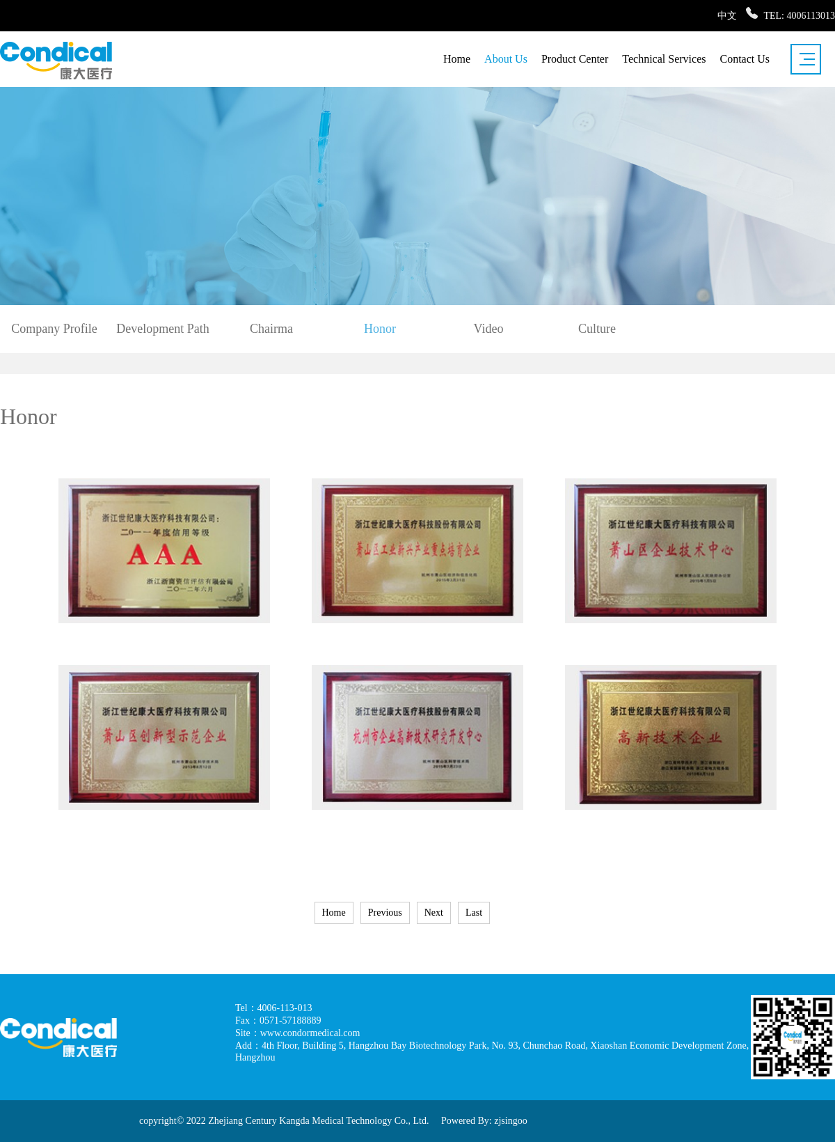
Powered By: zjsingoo (484, 1121)
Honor (380, 329)
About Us (505, 59)
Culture (597, 329)
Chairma (271, 329)
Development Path (162, 329)
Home (456, 59)
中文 (727, 15)
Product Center (574, 59)
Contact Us (744, 59)
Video (489, 329)
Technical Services (664, 59)
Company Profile (54, 329)
